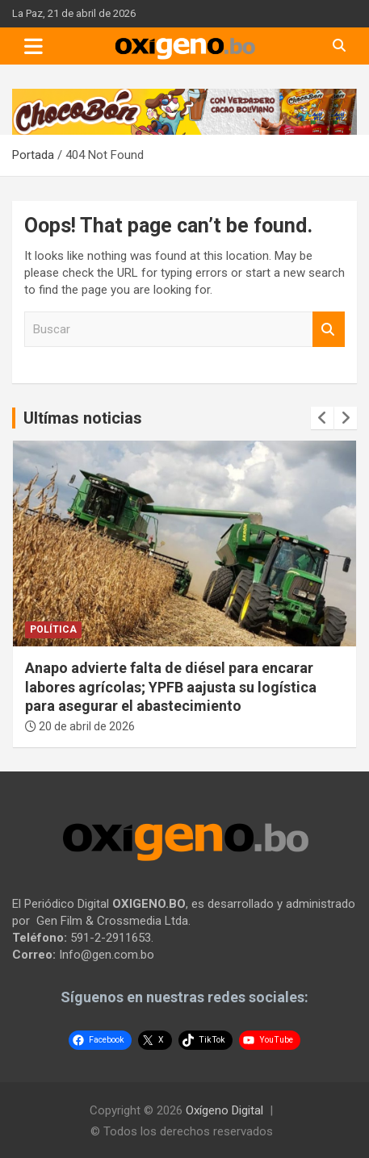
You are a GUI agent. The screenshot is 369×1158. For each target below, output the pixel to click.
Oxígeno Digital (224, 1110)
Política (53, 629)
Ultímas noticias (82, 418)
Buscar (328, 329)
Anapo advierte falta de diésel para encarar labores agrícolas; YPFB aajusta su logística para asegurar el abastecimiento (171, 686)
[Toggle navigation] (33, 46)
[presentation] (322, 418)
